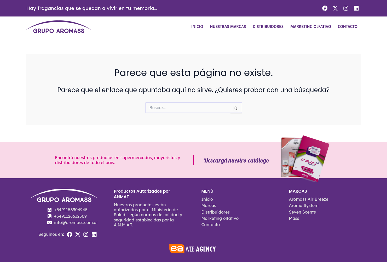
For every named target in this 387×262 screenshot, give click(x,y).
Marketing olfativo (310, 26)
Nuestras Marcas (228, 26)
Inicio (197, 26)
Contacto (347, 26)
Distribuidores (268, 26)
